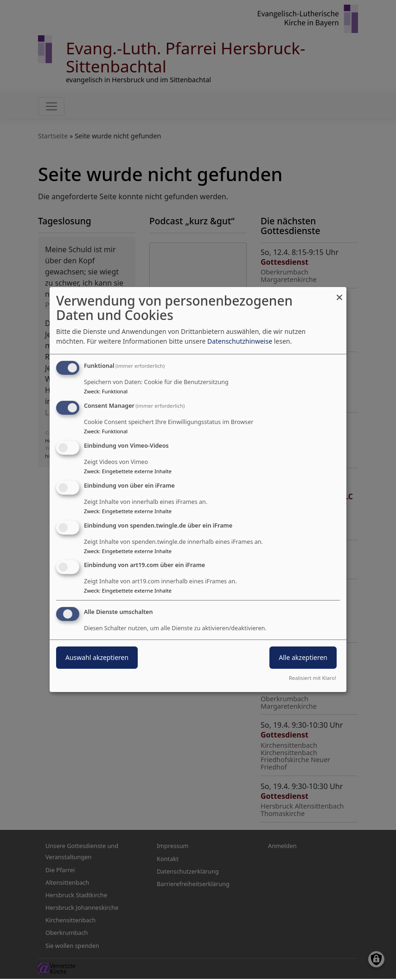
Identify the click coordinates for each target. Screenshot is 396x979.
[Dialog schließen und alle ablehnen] (339, 293)
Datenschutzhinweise (239, 341)
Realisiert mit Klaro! (312, 677)
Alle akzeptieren (303, 657)
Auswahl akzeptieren (96, 657)
